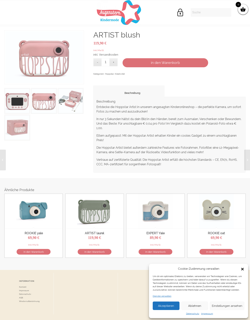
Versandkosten (108, 54)
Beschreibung (129, 93)
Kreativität (120, 74)
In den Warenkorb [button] (34, 251)
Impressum (207, 313)
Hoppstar (109, 74)
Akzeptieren (166, 306)
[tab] (128, 91)
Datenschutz (192, 313)
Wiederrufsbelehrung (29, 301)
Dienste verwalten (162, 296)
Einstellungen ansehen (227, 306)
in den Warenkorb (165, 63)
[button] (242, 269)
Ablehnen (194, 306)
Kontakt (22, 287)
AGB (21, 298)
